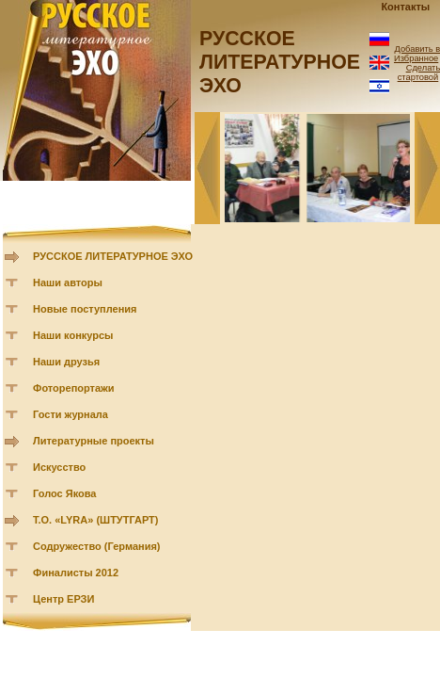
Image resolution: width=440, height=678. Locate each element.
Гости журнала (70, 414)
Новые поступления (85, 309)
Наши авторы (67, 282)
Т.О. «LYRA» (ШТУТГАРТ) (96, 519)
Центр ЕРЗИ (63, 599)
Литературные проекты (93, 440)
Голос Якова (64, 493)
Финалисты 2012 (75, 572)
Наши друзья (66, 361)
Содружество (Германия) (96, 546)
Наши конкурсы (73, 335)
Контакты (405, 6)
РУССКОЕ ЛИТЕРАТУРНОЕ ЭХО (113, 256)
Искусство (59, 467)
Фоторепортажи (74, 388)
